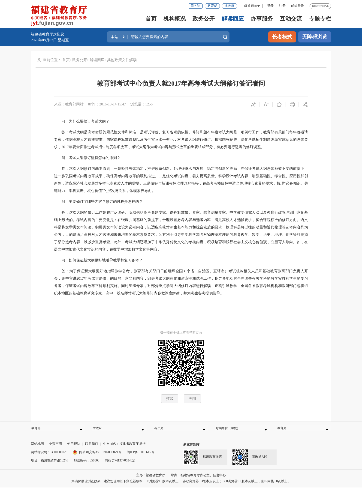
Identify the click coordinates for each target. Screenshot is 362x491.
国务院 (195, 6)
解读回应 (233, 19)
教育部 (212, 6)
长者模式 (282, 37)
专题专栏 (320, 19)
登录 (270, 6)
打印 (169, 399)
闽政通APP (252, 6)
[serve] (60, 16)
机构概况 (174, 19)
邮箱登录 (297, 6)
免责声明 (55, 447)
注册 (282, 6)
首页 (151, 19)
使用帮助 (73, 447)
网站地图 (37, 447)
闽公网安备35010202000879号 (97, 456)
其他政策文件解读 (122, 60)
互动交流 (291, 19)
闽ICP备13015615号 (140, 456)
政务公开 (204, 19)
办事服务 (262, 19)
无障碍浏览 (314, 37)
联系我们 (91, 447)
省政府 (229, 6)
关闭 (192, 399)
